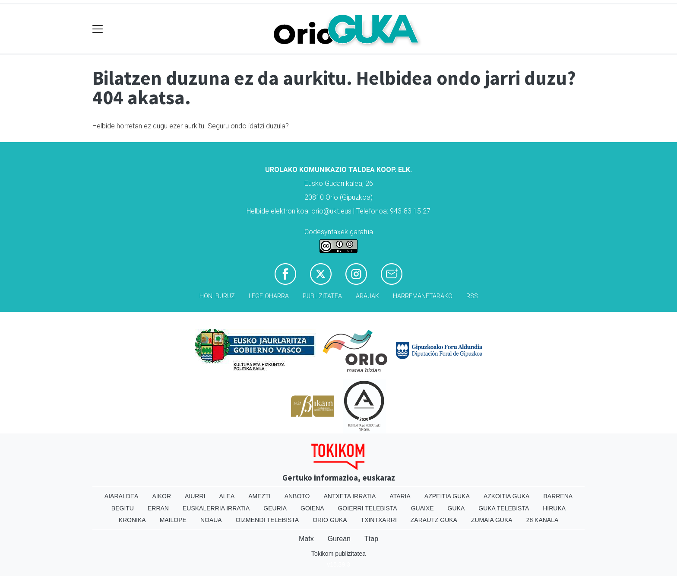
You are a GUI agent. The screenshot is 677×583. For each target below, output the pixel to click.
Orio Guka (330, 519)
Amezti (259, 496)
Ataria (400, 496)
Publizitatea (322, 296)
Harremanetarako (422, 296)
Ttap (371, 538)
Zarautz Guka (434, 519)
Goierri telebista (367, 508)
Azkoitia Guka (507, 496)
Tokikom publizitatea (338, 553)
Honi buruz (217, 296)
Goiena (312, 508)
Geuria (275, 508)
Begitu (122, 508)
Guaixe (422, 508)
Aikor (161, 496)
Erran (158, 508)
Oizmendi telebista (267, 519)
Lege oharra (269, 296)
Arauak (367, 296)
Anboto (297, 496)
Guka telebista (503, 508)
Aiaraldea (121, 496)
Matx (306, 538)
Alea (226, 496)
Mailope (173, 519)
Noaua (211, 519)
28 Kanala (542, 519)
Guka (456, 508)
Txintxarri (379, 519)
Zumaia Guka (491, 519)
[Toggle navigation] (98, 29)
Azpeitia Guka (447, 496)
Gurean (339, 538)
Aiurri (195, 496)
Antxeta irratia (350, 496)
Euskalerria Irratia (216, 508)
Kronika (132, 519)
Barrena (558, 496)
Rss (472, 296)
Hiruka (554, 508)
